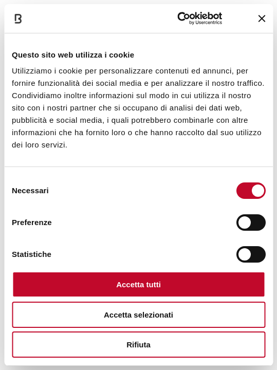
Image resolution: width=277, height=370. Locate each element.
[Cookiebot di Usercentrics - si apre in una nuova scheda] (178, 18)
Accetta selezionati (138, 314)
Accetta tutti (138, 284)
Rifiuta (138, 344)
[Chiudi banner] (261, 18)
